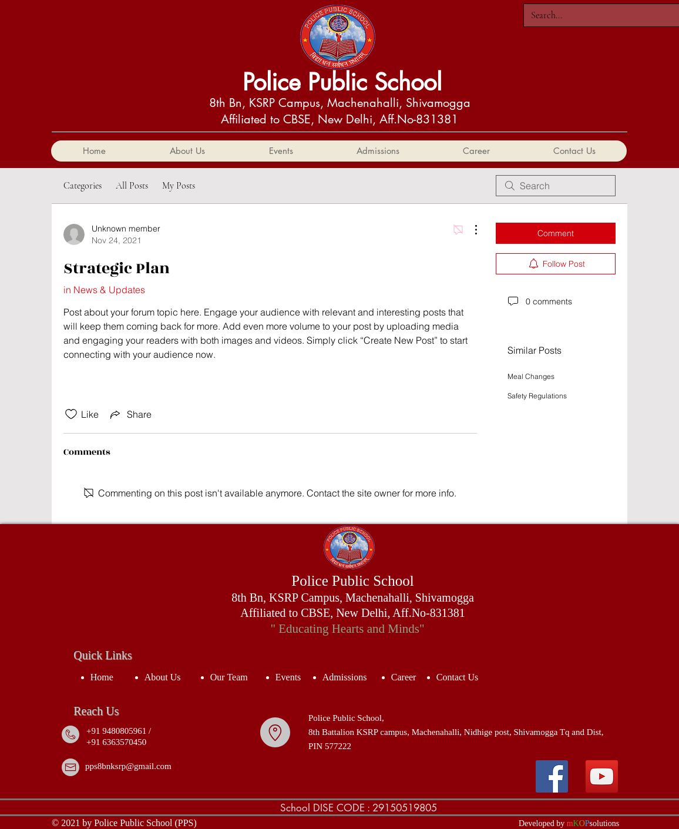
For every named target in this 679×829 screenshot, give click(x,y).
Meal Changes (530, 376)
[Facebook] (552, 776)
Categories (82, 186)
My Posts (178, 186)
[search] (556, 185)
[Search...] (600, 15)
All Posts (132, 186)
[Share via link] (130, 414)
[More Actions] (470, 230)
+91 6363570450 (116, 742)
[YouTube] (602, 776)
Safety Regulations (537, 395)
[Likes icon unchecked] (71, 414)
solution (603, 823)
